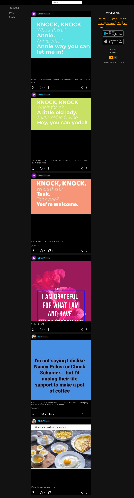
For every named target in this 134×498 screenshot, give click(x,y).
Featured (14, 7)
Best (11, 12)
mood (101, 27)
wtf (125, 23)
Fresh (12, 17)
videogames (112, 19)
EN (111, 58)
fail (119, 23)
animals (123, 19)
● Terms (113, 52)
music (101, 23)
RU (115, 58)
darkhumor (111, 23)
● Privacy (113, 49)
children (102, 19)
